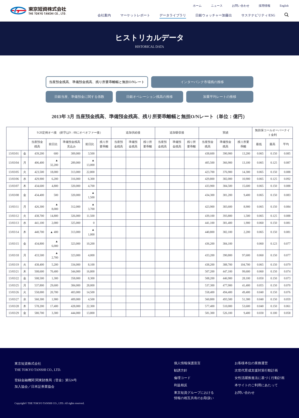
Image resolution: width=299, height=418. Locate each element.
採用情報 (264, 5)
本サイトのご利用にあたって (256, 385)
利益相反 (180, 385)
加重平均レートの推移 (219, 96)
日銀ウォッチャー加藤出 (213, 15)
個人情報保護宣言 (187, 363)
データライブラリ (172, 15)
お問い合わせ (240, 5)
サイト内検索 (286, 15)
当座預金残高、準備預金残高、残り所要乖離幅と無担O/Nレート (97, 82)
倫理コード (182, 378)
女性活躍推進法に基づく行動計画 (259, 378)
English (284, 5)
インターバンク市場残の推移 (202, 82)
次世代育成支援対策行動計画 (256, 370)
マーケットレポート (135, 15)
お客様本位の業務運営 (251, 363)
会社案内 (104, 15)
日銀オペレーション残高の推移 (149, 96)
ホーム (197, 5)
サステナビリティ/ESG (258, 15)
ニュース (217, 5)
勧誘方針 (180, 370)
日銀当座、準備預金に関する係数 (79, 96)
